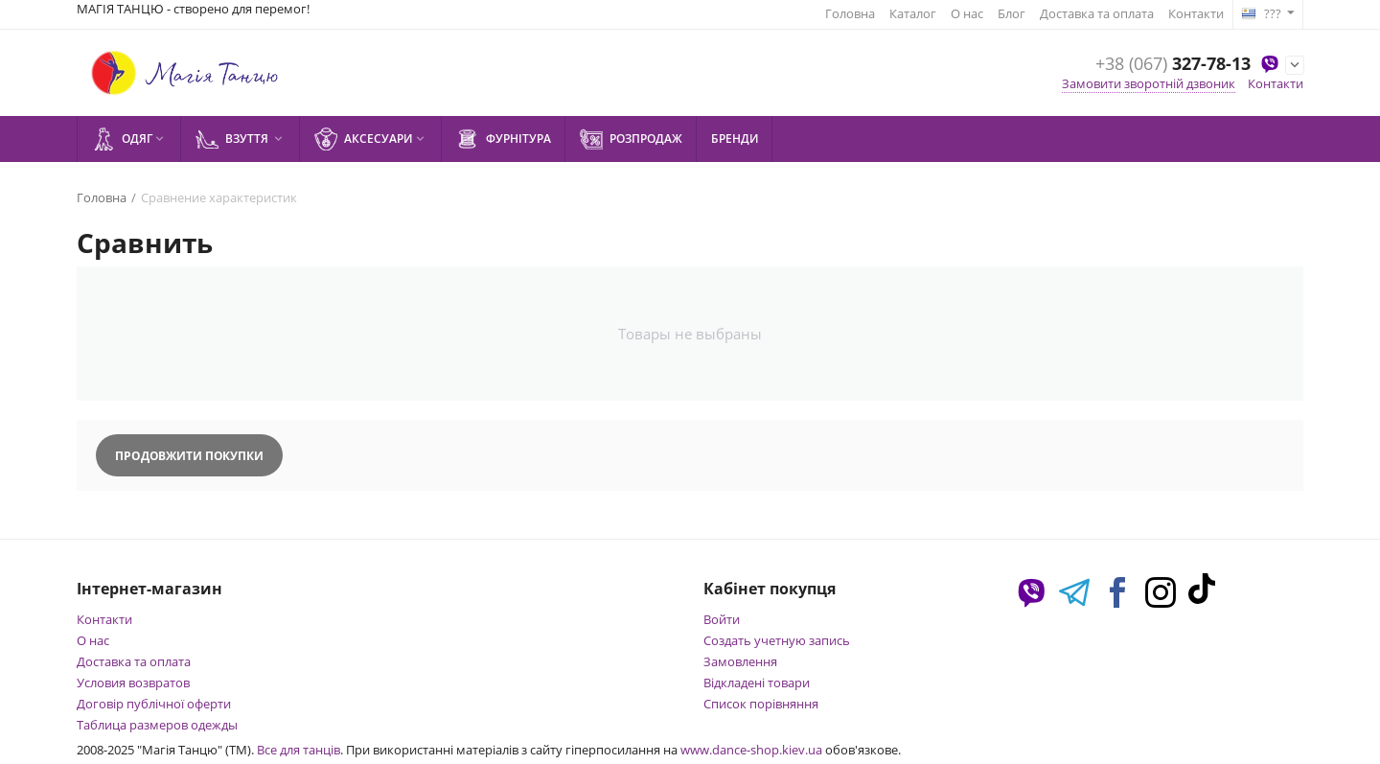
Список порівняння (760, 703)
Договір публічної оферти (154, 703)
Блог (1011, 13)
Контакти (1196, 13)
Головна (850, 13)
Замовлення (740, 661)
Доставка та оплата (1097, 13)
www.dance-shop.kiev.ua (751, 749)
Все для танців (298, 749)
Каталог (912, 13)
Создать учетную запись (776, 640)
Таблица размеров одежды (157, 724)
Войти (721, 619)
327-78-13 (1173, 64)
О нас (967, 13)
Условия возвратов (133, 682)
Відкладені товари (756, 682)
